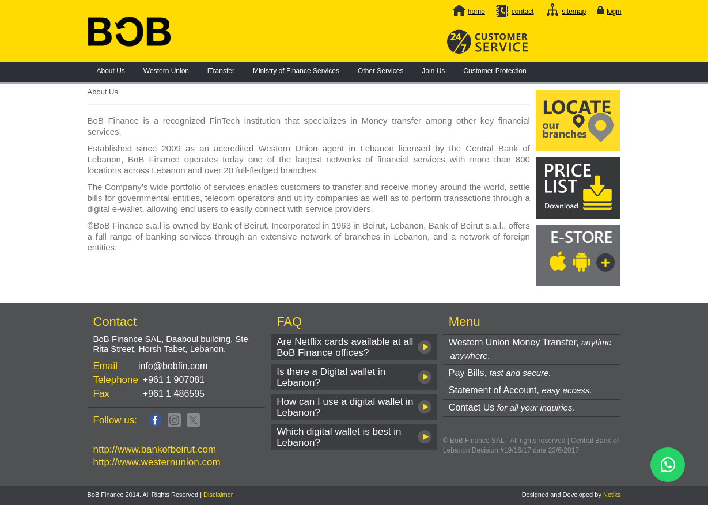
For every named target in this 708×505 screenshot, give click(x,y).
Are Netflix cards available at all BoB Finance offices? (345, 347)
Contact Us (512, 407)
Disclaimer (218, 494)
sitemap (574, 11)
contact (523, 11)
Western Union (166, 71)
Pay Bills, (500, 373)
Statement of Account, (520, 390)
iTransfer (220, 71)
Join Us (433, 71)
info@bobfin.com (172, 366)
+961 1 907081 (174, 380)
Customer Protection (494, 71)
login (614, 11)
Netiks (612, 494)
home (476, 11)
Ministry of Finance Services (296, 71)
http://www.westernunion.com (157, 462)
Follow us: (115, 420)
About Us (111, 71)
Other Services (380, 71)
